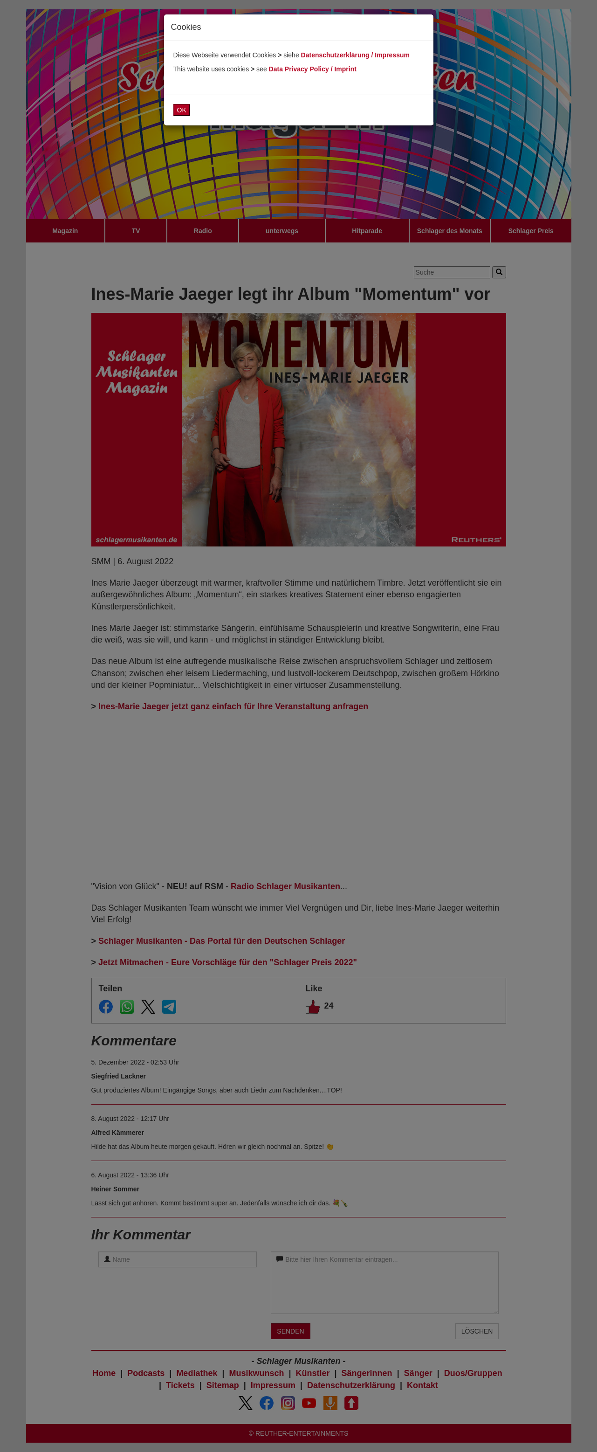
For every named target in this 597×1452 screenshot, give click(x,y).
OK (181, 110)
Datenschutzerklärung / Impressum (355, 55)
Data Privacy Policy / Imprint (313, 69)
